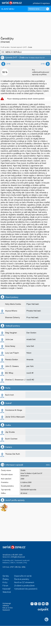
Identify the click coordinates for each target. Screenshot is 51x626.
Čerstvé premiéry (21, 579)
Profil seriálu (5, 47)
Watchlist (7, 592)
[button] (25, 52)
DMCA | (13, 563)
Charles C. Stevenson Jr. (15, 379)
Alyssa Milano (11, 310)
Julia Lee (9, 339)
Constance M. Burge (13, 410)
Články (6, 579)
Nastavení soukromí (22, 560)
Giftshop (6, 605)
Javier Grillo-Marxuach (15, 416)
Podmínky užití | (8, 560)
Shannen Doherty (12, 317)
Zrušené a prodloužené (24, 585)
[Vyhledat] (47, 8)
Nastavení (6, 610)
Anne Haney (10, 346)
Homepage (7, 603)
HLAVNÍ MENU (7, 8)
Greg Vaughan (11, 332)
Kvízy (5, 582)
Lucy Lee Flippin (12, 353)
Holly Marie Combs (13, 304)
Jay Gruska (10, 432)
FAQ (25, 563)
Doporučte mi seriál (23, 575)
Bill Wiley (9, 373)
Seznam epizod (16, 47)
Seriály (6, 575)
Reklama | (6, 563)
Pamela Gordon (11, 359)
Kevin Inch (9, 395)
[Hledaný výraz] (39, 9)
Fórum (5, 585)
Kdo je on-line (8, 608)
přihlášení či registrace (41, 3)
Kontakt (19, 563)
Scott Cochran (11, 438)
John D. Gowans (12, 366)
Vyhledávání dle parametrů (25, 588)
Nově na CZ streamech (24, 582)
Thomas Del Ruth (12, 454)
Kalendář (6, 588)
